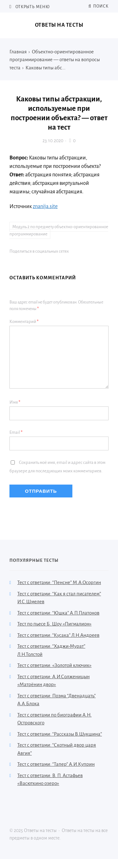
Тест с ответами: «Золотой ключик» (54, 665)
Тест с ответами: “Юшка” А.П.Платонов (58, 612)
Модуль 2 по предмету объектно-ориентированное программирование (58, 230)
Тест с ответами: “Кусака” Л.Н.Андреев (58, 635)
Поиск (98, 6)
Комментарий (24, 321)
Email (16, 432)
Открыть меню (32, 7)
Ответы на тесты (59, 25)
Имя (14, 402)
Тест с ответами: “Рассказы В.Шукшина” (59, 734)
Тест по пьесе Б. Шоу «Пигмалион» (54, 623)
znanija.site (45, 206)
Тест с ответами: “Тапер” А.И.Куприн (56, 764)
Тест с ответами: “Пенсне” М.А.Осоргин (59, 582)
